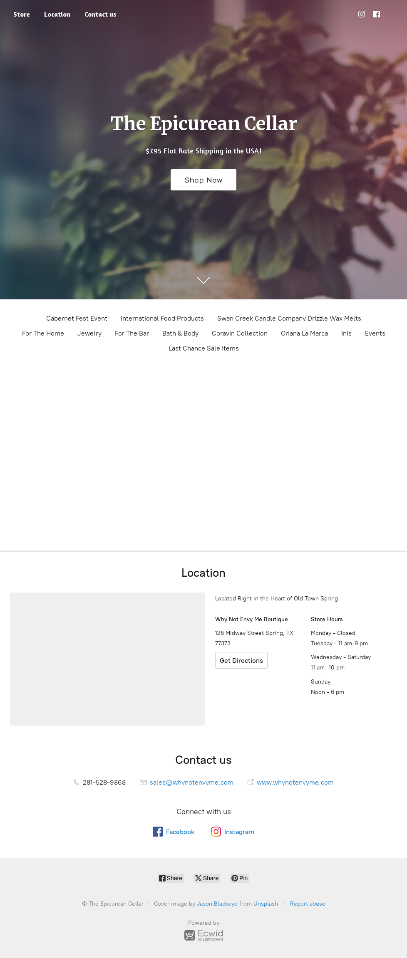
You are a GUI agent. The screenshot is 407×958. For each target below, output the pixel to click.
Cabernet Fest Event (76, 318)
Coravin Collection (240, 333)
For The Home (43, 333)
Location (57, 14)
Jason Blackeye (217, 903)
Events (375, 333)
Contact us (100, 14)
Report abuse (307, 903)
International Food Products (162, 318)
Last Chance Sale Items (204, 348)
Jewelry (89, 333)
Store (21, 14)
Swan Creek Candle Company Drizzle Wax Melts (289, 318)
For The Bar (132, 333)
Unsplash (265, 903)
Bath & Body (180, 333)
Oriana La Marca (304, 333)
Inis (346, 333)
